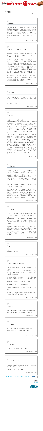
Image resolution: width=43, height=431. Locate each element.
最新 (14, 376)
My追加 (36, 382)
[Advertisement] (21, 408)
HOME (27, 376)
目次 (18, 376)
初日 (11, 376)
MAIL (22, 376)
